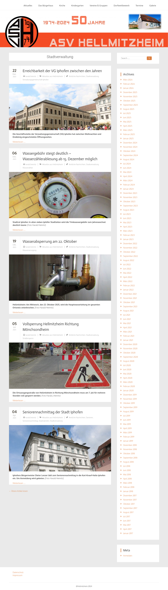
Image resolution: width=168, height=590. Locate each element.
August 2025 (128, 109)
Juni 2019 (127, 420)
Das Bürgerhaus (45, 5)
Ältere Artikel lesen (18, 491)
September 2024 (130, 155)
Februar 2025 (129, 134)
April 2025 (127, 126)
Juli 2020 (127, 365)
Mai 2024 (127, 172)
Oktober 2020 (129, 352)
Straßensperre (28, 338)
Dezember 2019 (130, 394)
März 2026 (127, 79)
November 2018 (130, 449)
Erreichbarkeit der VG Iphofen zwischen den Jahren (62, 71)
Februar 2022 (129, 285)
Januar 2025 (128, 138)
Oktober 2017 (129, 504)
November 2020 (130, 348)
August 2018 (128, 462)
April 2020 (127, 378)
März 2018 (127, 483)
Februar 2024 (129, 184)
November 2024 (130, 147)
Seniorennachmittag (30, 421)
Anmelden (127, 555)
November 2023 (130, 197)
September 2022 (130, 256)
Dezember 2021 (130, 294)
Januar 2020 (128, 390)
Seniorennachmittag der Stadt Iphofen (53, 412)
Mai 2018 (127, 474)
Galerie (152, 5)
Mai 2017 (127, 525)
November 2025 (130, 96)
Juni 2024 (127, 168)
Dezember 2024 (130, 142)
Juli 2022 (127, 264)
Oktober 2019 (129, 403)
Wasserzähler (28, 168)
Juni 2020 (127, 369)
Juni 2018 (127, 470)
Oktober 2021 (129, 302)
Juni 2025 (127, 117)
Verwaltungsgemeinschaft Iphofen (36, 80)
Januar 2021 (128, 340)
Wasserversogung (29, 250)
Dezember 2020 (130, 344)
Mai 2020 (127, 373)
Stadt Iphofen (44, 421)
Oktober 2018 (129, 453)
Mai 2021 (127, 323)
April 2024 (127, 176)
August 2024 (128, 159)
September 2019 (130, 407)
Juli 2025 (127, 113)
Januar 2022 (128, 289)
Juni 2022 (127, 268)
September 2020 (130, 357)
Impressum (17, 575)
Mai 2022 (127, 273)
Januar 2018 (128, 491)
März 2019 (127, 432)
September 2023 (130, 205)
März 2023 (127, 231)
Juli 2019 (126, 415)
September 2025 (130, 105)
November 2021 (130, 298)
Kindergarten (77, 5)
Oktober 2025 (129, 100)
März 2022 (127, 281)
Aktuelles (28, 5)
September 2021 (130, 306)
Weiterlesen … (19, 142)
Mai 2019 (127, 424)
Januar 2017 (128, 533)
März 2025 (127, 130)
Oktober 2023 (129, 201)
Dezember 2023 (130, 193)
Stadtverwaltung (92, 76)
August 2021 (128, 310)
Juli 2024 (127, 163)
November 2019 (130, 399)
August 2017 (128, 512)
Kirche (62, 5)
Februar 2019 (128, 436)
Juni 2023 (127, 218)
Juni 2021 (127, 319)
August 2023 (128, 210)
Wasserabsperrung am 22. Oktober (50, 241)
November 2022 (130, 247)
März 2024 (127, 180)
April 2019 (127, 428)
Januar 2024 (128, 189)
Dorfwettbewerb (121, 5)
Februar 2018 (128, 487)
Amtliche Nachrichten (77, 76)
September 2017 (130, 508)
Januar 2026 (128, 88)
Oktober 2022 (129, 252)
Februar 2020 (129, 386)
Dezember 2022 (130, 243)
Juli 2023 (127, 214)
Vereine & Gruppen (98, 5)
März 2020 (127, 382)
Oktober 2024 (129, 151)
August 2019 (128, 411)
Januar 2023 (128, 239)
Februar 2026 (129, 84)
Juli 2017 (126, 516)
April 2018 (127, 478)
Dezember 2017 (129, 495)
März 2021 (127, 331)
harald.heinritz (30, 76)
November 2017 (130, 499)
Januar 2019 (128, 441)
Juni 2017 (127, 520)
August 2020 (128, 361)
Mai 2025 (127, 121)
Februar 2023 (129, 235)
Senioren (89, 417)
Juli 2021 (126, 315)
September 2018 (130, 457)
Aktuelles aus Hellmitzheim (52, 76)
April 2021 (127, 327)
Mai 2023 (127, 222)
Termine (139, 5)
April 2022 (127, 277)
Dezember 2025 (130, 92)
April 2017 (127, 529)
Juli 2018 (126, 466)
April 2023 (127, 226)
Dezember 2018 (130, 445)
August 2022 (128, 260)
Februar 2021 (128, 336)
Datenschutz (18, 572)
